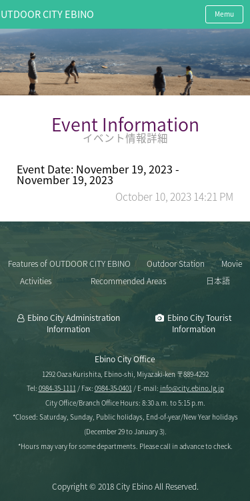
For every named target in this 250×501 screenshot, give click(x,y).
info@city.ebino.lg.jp (192, 388)
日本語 (218, 281)
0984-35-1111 (57, 388)
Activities (35, 281)
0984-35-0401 (113, 388)
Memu (224, 14)
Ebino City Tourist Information (199, 323)
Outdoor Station (176, 264)
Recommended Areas (128, 281)
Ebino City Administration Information (73, 323)
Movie (231, 264)
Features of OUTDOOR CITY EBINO (69, 264)
